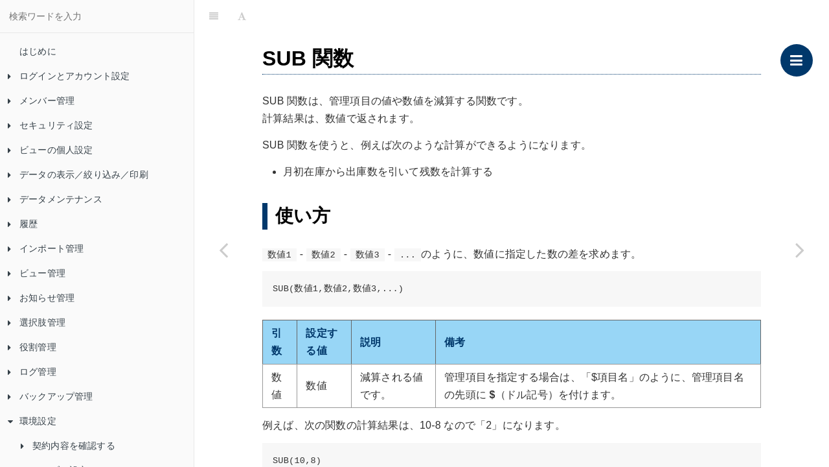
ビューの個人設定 (50, 150)
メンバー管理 (41, 100)
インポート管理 (46, 248)
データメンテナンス (55, 199)
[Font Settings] (242, 16)
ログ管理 (32, 371)
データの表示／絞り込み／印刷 (78, 174)
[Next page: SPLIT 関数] (800, 249)
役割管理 (32, 347)
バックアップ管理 (50, 396)
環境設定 (32, 421)
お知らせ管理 (41, 298)
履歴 (23, 224)
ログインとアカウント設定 (69, 76)
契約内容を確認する (68, 445)
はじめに (37, 51)
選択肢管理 (36, 322)
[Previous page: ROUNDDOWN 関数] (223, 249)
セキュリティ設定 (50, 125)
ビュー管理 (36, 273)
